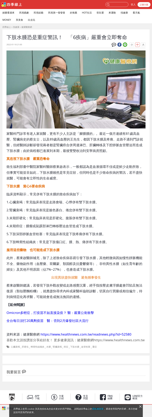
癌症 (66, 346)
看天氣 (136, 12)
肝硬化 (25, 346)
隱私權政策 (97, 408)
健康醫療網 (26, 27)
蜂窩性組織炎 (37, 346)
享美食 (19, 19)
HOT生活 (87, 12)
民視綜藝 (38, 12)
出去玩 (31, 19)
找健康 (124, 12)
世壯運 (100, 12)
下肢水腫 (74, 346)
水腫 (48, 346)
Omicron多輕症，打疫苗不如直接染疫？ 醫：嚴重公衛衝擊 (50, 312)
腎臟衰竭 (57, 346)
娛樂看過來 (8, 12)
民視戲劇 (24, 12)
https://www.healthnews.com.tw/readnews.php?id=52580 (86, 334)
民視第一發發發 (56, 12)
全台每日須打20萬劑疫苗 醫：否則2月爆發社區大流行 (47, 320)
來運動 (112, 12)
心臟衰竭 (15, 346)
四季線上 (6, 27)
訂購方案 (144, 4)
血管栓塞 (85, 346)
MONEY (6, 19)
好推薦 (73, 12)
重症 (94, 346)
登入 (133, 4)
